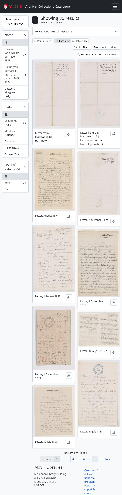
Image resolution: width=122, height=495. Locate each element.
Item (15, 183)
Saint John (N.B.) (15, 122)
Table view (79, 40)
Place (8, 106)
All (6, 42)
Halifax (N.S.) (15, 148)
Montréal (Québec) (15, 133)
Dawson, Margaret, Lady (15, 92)
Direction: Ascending (105, 47)
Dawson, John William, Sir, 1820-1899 (15, 54)
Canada (15, 142)
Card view (63, 40)
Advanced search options (53, 31)
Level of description (13, 167)
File (15, 189)
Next (108, 459)
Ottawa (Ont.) (15, 155)
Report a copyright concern (90, 489)
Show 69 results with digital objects (98, 54)
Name (9, 35)
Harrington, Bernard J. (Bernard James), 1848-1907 (15, 74)
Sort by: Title (81, 47)
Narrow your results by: (15, 21)
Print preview (42, 40)
